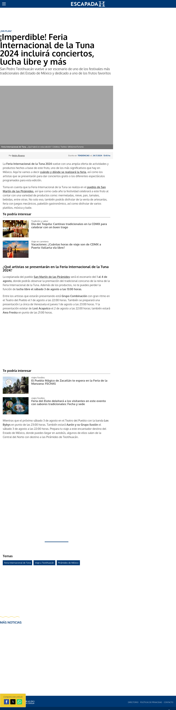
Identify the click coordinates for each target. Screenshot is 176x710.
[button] (4, 4)
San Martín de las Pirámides (52, 277)
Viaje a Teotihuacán (44, 562)
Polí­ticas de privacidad (151, 702)
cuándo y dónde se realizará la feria (63, 172)
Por (17, 155)
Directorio (133, 702)
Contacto (168, 702)
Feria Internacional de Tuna (17, 562)
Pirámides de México (68, 562)
